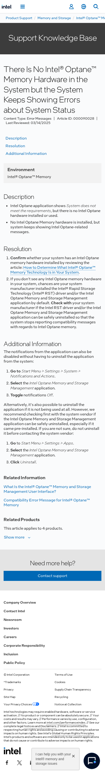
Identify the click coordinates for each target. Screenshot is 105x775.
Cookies (60, 682)
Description (16, 138)
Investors (11, 628)
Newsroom (13, 620)
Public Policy (14, 663)
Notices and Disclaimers (40, 726)
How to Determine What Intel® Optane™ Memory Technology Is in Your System (52, 270)
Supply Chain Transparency (73, 689)
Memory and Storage (54, 18)
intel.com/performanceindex (66, 722)
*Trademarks (12, 682)
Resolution (15, 145)
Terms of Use (64, 675)
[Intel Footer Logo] (13, 750)
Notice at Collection (68, 704)
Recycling (61, 697)
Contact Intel (14, 611)
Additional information (26, 153)
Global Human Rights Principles (73, 733)
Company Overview (20, 602)
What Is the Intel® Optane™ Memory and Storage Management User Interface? (47, 489)
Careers (10, 637)
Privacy (8, 689)
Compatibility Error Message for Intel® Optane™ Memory (47, 502)
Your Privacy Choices (21, 704)
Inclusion (11, 654)
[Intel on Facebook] (7, 762)
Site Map (9, 697)
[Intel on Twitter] (19, 762)
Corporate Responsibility (24, 645)
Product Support (19, 18)
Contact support (52, 575)
